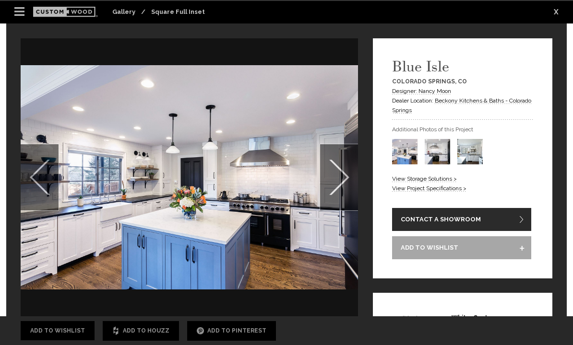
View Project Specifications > (429, 188)
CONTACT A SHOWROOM (441, 219)
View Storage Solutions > (424, 178)
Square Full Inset (178, 11)
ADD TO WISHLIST (429, 248)
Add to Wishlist (57, 330)
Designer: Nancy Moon (421, 91)
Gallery (123, 11)
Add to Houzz (140, 330)
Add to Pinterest (231, 330)
